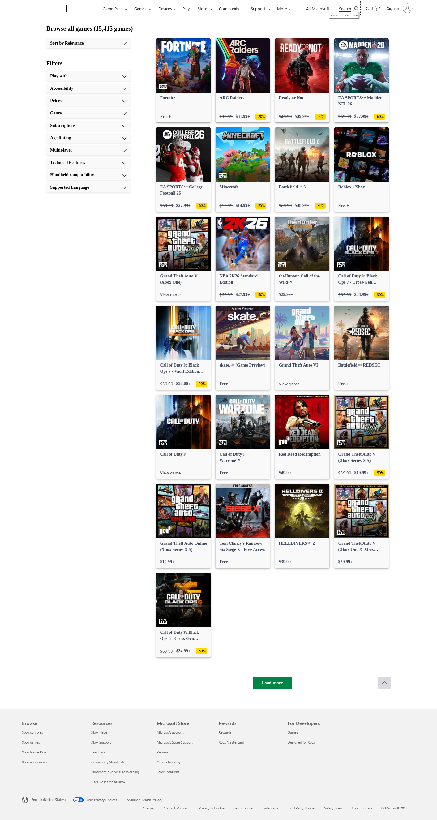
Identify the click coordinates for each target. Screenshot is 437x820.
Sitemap (149, 808)
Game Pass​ (112, 8)
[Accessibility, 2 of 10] (88, 88)
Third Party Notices (301, 808)
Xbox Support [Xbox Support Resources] (101, 742)
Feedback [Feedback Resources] (98, 752)
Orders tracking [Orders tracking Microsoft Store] (168, 762)
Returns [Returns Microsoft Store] (163, 752)
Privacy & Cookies (212, 808)
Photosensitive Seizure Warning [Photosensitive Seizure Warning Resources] (115, 772)
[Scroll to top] (384, 683)
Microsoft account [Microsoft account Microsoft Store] (170, 732)
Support (258, 8)
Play (186, 8)
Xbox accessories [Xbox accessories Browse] (34, 762)
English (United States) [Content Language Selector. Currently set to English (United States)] (48, 799)
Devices (165, 8)
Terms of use (243, 808)
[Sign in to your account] (399, 8)
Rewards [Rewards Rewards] (225, 732)
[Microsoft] (43, 8)
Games (140, 8)
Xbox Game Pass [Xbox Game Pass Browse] (34, 752)
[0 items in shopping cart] (373, 8)
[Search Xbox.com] (348, 8)
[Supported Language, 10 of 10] (88, 187)
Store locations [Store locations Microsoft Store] (168, 772)
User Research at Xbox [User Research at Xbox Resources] (108, 782)
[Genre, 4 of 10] (88, 113)
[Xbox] (84, 8)
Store (202, 8)
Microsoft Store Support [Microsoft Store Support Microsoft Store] (175, 742)
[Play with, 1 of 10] (88, 76)
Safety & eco (333, 808)
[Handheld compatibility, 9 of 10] (88, 175)
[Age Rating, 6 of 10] (88, 138)
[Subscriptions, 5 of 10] (88, 126)
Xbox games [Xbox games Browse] (31, 742)
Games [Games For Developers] (293, 732)
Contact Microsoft (177, 808)
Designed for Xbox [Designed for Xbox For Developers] (301, 742)
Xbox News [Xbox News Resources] (99, 732)
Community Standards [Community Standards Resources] (107, 762)
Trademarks (270, 808)
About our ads (362, 808)
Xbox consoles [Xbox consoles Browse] (32, 732)
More (282, 8)
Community (229, 8)
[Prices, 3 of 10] (88, 101)
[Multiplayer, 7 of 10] (88, 150)
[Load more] (272, 683)
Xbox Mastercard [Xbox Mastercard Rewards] (231, 742)
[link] (183, 80)
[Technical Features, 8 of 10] (88, 163)
